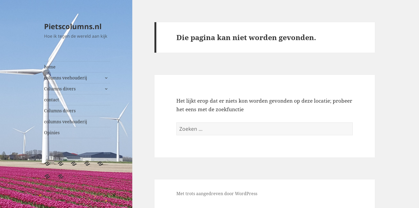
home (50, 67)
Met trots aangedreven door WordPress (216, 194)
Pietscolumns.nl (73, 26)
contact (51, 100)
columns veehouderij (65, 78)
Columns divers (60, 89)
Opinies (52, 133)
